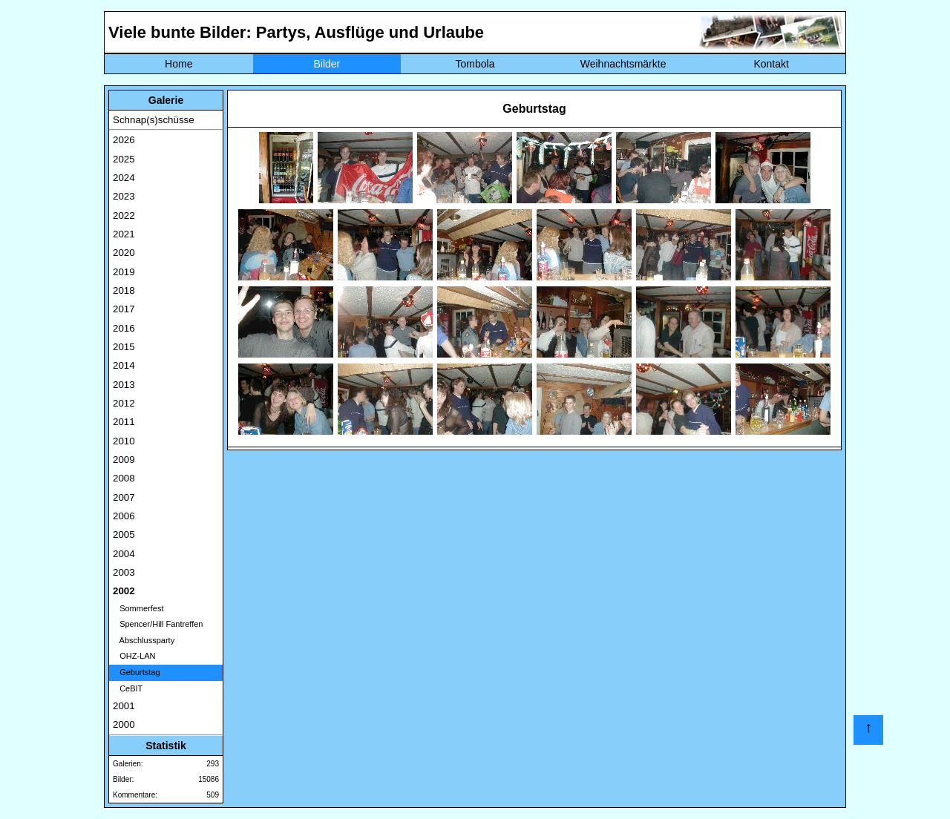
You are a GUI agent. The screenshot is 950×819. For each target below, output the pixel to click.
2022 (124, 215)
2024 (124, 177)
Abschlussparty (143, 640)
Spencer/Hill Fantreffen (158, 623)
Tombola (475, 64)
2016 (124, 328)
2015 (124, 346)
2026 (124, 139)
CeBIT (127, 688)
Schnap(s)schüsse (153, 119)
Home (178, 64)
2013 (124, 384)
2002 (124, 590)
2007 (124, 497)
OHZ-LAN (134, 655)
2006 (124, 516)
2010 (124, 441)
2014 (124, 365)
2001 (124, 705)
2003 (124, 572)
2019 (124, 271)
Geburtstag (136, 672)
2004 (124, 553)
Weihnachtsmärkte (623, 64)
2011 (124, 421)
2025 (124, 159)
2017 (124, 309)
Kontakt (770, 64)
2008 (124, 478)
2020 (124, 252)
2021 (124, 234)
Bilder (326, 64)
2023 (124, 196)
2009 (124, 459)
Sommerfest (138, 608)
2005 (124, 534)
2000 (124, 724)
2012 (124, 403)
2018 (124, 290)
